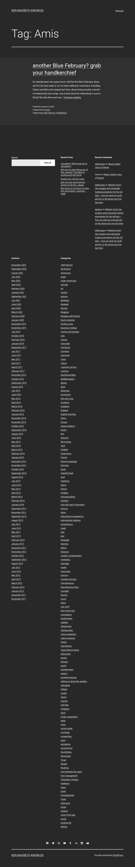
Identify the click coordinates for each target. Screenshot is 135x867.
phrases (64, 662)
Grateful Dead (67, 473)
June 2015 (16, 438)
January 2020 (17, 320)
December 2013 (18, 508)
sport (63, 740)
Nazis (63, 603)
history (64, 489)
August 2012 (17, 563)
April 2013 (16, 536)
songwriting (66, 736)
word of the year (68, 815)
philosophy (66, 654)
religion (64, 689)
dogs (63, 387)
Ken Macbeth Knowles (27, 10)
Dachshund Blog (68, 375)
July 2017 (15, 351)
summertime (66, 748)
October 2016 (17, 379)
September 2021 (19, 296)
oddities (64, 622)
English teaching (68, 414)
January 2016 (17, 414)
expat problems (68, 426)
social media (66, 728)
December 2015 (18, 418)
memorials (65, 571)
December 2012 (18, 548)
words (63, 819)
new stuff (65, 606)
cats (63, 336)
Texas (63, 760)
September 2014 (19, 473)
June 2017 (16, 355)
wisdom (64, 811)
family (63, 430)
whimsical (65, 803)
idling (63, 512)
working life (66, 823)
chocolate (65, 343)
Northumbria (66, 618)
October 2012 (17, 555)
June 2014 (16, 485)
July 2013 (15, 524)
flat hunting (66, 442)
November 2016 (18, 375)
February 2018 (18, 339)
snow (63, 724)
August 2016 (17, 387)
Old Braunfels (67, 630)
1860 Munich (67, 265)
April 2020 (16, 308)
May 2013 (15, 532)
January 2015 (17, 457)
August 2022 (17, 273)
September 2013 (19, 516)
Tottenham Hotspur (70, 779)
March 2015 (16, 449)
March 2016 (16, 406)
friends (64, 457)
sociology (65, 732)
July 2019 (15, 332)
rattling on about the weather (74, 681)
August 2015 (17, 434)
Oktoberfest (66, 626)
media (63, 567)
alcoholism (66, 269)
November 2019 (18, 328)
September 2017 (19, 347)
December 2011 (18, 595)
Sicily (63, 713)
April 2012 (16, 579)
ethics (63, 418)
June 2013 (16, 528)
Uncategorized (67, 795)
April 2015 (16, 446)
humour (64, 508)
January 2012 (17, 591)
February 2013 (18, 540)
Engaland (65, 406)
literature (65, 552)
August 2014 (17, 477)
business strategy (69, 328)
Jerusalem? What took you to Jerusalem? (74, 165)
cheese (64, 339)
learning (64, 544)
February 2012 (18, 587)
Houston (64, 500)
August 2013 (17, 520)
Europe (64, 422)
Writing (64, 827)
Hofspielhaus (61, 113)
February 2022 (18, 288)
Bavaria (64, 308)
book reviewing (67, 320)
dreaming (65, 390)
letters (64, 548)
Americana (66, 273)
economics (66, 394)
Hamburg (65, 481)
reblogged (65, 685)
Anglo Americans (68, 281)
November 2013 (18, 512)
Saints (63, 697)
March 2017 (16, 367)
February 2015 (18, 453)
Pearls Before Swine (70, 650)
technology (66, 756)
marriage (65, 563)
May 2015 (15, 442)
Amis (41, 113)
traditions (65, 783)
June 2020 (16, 304)
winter (63, 807)
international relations (71, 520)
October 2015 (17, 426)
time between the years (71, 771)
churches (65, 351)
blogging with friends (70, 316)
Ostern (64, 642)
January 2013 (17, 544)
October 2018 (17, 336)
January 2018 (17, 343)
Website (119, 11)
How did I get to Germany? (73, 504)
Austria (64, 292)
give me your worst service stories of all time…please (73, 183)
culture (64, 363)
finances (64, 438)
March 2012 (16, 583)
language (65, 540)
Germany (65, 465)
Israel (63, 528)
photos (64, 658)
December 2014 (18, 461)
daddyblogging (67, 379)
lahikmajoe (100, 164)
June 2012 (16, 571)
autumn (64, 296)
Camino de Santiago (70, 332)
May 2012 (15, 575)
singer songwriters (69, 717)
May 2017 (15, 359)
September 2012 (19, 559)
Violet (63, 799)
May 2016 (15, 398)
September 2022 (19, 269)
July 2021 (15, 300)
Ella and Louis (67, 398)
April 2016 (16, 402)
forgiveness (66, 453)
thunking (65, 768)
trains (63, 787)
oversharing (66, 646)
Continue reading (72, 97)
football (64, 449)
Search (14, 157)
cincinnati (65, 355)
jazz (62, 536)
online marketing (68, 634)
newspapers (66, 614)
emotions (65, 402)
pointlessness (67, 669)
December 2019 (18, 324)
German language (69, 461)
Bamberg (65, 300)
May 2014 (15, 489)
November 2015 (18, 422)
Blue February (49, 113)
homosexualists (68, 497)
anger (63, 277)
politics (64, 673)
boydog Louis (67, 324)
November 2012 (18, 552)
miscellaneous (67, 583)
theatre (64, 764)
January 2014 (17, 504)
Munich (64, 595)
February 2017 (18, 371)
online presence (68, 638)
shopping (65, 709)
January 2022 (17, 292)
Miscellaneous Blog (70, 587)
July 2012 (15, 567)
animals (64, 284)
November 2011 (18, 599)
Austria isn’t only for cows (72, 179)
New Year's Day (68, 611)
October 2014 (17, 469)
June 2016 (16, 394)
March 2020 (16, 312)
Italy (62, 532)
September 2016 (19, 383)
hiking (63, 485)
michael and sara (68, 579)
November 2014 (18, 465)
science (64, 701)
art (62, 288)
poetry (64, 665)
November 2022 (18, 265)
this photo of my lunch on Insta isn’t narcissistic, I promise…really (75, 191)
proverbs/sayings (68, 677)
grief (63, 477)
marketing (65, 559)
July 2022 (15, 277)
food (63, 446)
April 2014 (16, 493)
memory (64, 575)
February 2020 (18, 316)
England (64, 410)
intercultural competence (72, 516)
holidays (64, 493)
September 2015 (19, 430)
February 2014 (18, 500)
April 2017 (16, 363)
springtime (66, 744)
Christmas (65, 347)
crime (63, 359)
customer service (68, 367)
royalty (64, 693)
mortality (65, 591)
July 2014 (15, 481)
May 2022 (15, 281)
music (47, 110)
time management (69, 776)
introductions (67, 524)
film (62, 434)
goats (63, 469)
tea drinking (66, 752)
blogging (65, 312)
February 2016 (18, 410)
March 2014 (16, 497)
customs (65, 371)
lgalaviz (98, 209)
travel (63, 791)
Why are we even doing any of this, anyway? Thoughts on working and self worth (74, 172)
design (64, 383)
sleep (63, 720)
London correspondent (71, 555)
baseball (64, 304)
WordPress (118, 855)
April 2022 (16, 284)
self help (64, 705)
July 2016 (15, 390)
